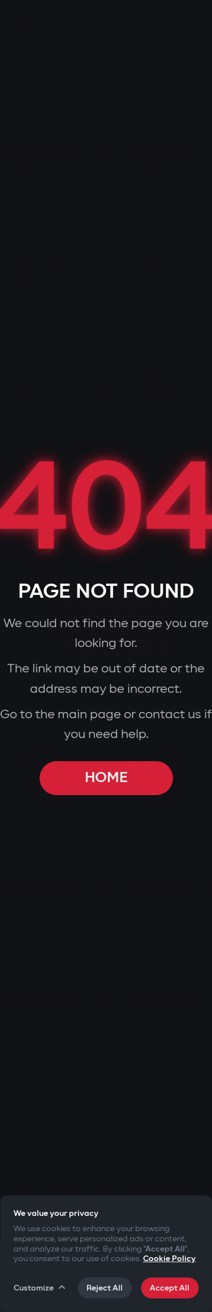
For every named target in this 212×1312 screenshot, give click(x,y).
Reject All (104, 1288)
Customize (40, 1288)
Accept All (169, 1288)
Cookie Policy (169, 1258)
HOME (106, 778)
